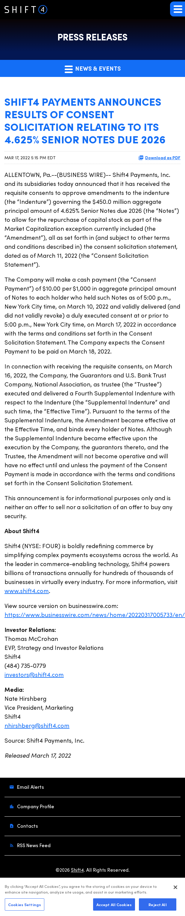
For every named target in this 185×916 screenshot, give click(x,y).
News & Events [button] (93, 68)
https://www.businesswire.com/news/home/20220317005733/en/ (94, 614)
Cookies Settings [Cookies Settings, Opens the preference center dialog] (24, 906)
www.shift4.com (26, 590)
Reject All (157, 906)
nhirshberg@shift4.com (36, 725)
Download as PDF (159, 157)
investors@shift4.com (34, 674)
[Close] (175, 889)
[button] (177, 8)
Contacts (27, 826)
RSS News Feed (33, 845)
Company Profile (35, 806)
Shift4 (77, 870)
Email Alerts (30, 787)
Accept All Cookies (114, 906)
